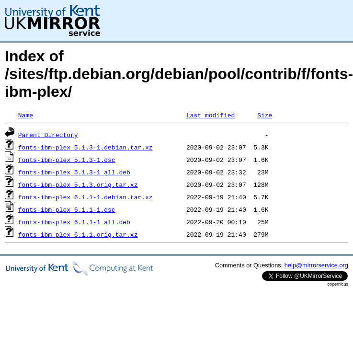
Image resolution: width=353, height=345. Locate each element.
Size (264, 115)
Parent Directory (48, 134)
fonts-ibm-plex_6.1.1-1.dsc (66, 209)
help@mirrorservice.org (316, 265)
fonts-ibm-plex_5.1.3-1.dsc (66, 159)
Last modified (210, 115)
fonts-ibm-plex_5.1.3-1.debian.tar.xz (85, 147)
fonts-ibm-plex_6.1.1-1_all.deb (74, 222)
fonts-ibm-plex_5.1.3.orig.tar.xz (78, 184)
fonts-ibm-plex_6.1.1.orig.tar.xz (78, 234)
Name (25, 115)
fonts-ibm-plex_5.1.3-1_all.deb (74, 172)
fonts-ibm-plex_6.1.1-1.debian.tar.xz (85, 197)
